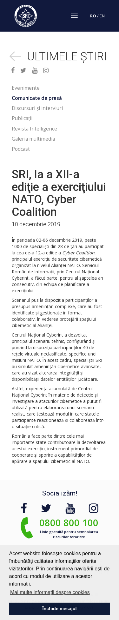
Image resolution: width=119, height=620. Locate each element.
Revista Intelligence (34, 128)
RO (93, 16)
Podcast (21, 149)
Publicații (22, 118)
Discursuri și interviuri (37, 108)
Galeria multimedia (33, 139)
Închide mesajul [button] (60, 608)
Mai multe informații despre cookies (50, 592)
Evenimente (26, 88)
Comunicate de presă (37, 98)
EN (102, 16)
